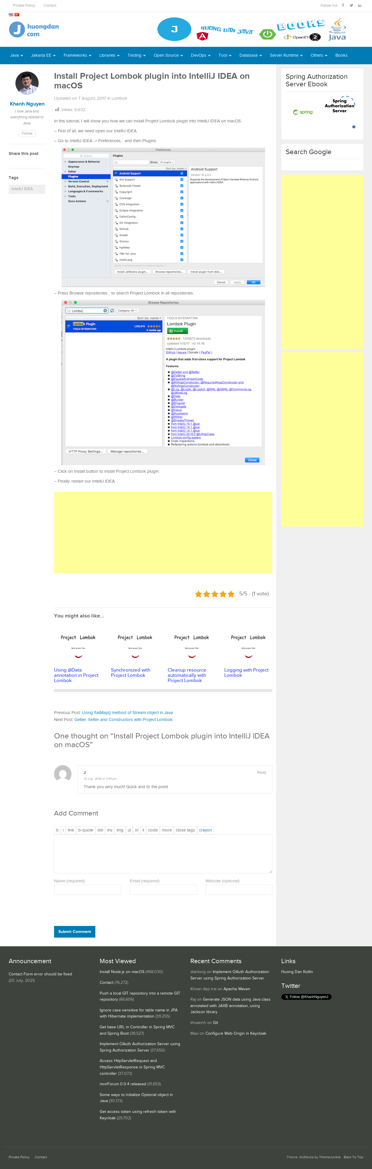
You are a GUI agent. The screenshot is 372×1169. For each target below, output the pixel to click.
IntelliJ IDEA (22, 189)
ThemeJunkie (330, 1157)
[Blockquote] (85, 830)
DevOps (198, 55)
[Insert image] (120, 830)
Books (341, 55)
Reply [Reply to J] (261, 772)
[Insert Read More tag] (167, 830)
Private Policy (24, 5)
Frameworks (75, 55)
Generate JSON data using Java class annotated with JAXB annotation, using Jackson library (230, 1005)
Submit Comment (74, 931)
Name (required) (69, 881)
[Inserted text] (110, 830)
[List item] (143, 830)
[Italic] (63, 830)
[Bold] (57, 830)
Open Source (166, 55)
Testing (135, 55)
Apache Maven (236, 989)
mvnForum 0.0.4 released (123, 1084)
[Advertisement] (163, 532)
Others (317, 55)
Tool (223, 55)
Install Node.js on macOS (122, 972)
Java (14, 55)
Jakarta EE (41, 55)
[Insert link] (71, 830)
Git (215, 1022)
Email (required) (145, 881)
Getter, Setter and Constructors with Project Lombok (123, 719)
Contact (50, 5)
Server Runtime (284, 55)
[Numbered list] (136, 830)
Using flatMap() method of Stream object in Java (127, 712)
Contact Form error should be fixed (40, 974)
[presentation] (93, 912)
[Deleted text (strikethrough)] (100, 830)
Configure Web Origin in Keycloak (235, 1033)
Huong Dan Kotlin (297, 972)
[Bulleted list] (129, 830)
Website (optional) (222, 881)
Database (248, 55)
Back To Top (353, 1157)
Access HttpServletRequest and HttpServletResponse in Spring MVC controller (132, 1067)
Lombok (119, 98)
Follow (27, 133)
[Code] (153, 830)
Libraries (107, 55)
